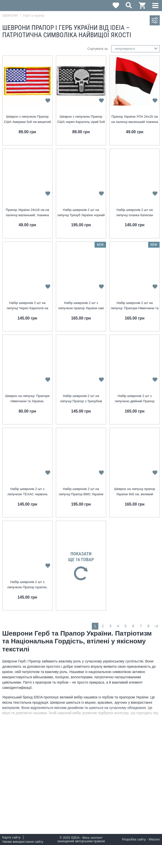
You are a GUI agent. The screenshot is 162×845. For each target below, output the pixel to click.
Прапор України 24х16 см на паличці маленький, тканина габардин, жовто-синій (27, 213)
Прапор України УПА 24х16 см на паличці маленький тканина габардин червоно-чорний (134, 119)
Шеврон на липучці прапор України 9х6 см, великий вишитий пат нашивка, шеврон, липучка (134, 492)
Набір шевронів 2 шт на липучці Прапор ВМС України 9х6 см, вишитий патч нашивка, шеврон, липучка (81, 492)
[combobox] (135, 48)
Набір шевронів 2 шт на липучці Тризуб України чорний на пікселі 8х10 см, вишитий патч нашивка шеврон (81, 213)
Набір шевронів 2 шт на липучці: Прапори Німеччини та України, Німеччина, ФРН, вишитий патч (134, 306)
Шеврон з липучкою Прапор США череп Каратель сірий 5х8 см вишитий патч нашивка (81, 119)
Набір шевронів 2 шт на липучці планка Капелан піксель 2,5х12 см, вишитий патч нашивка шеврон (134, 213)
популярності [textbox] (125, 49)
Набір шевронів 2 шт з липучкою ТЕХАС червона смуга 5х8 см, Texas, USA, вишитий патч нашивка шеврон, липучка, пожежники (27, 492)
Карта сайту (11, 837)
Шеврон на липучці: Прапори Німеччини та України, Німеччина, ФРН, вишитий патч (27, 399)
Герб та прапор (33, 15)
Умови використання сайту (22, 841)
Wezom (154, 839)
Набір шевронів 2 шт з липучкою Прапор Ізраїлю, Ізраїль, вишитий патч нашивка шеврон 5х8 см (27, 585)
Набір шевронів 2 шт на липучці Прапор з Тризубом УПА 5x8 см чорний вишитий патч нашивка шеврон (81, 399)
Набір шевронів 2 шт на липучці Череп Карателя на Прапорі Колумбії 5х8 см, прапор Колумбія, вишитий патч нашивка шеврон (27, 306)
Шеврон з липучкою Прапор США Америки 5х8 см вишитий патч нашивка (27, 119)
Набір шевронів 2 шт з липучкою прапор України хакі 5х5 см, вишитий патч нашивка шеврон (80, 306)
